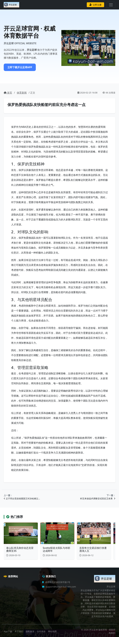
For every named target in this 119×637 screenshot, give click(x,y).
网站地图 (52, 631)
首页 (8, 92)
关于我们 (19, 631)
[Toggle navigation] (111, 5)
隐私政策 (30, 631)
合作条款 (41, 631)
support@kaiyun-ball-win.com (61, 586)
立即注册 (95, 4)
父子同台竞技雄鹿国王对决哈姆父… (22, 498)
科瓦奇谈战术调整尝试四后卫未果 (97, 498)
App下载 (8, 631)
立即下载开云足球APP (19, 67)
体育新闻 (22, 92)
